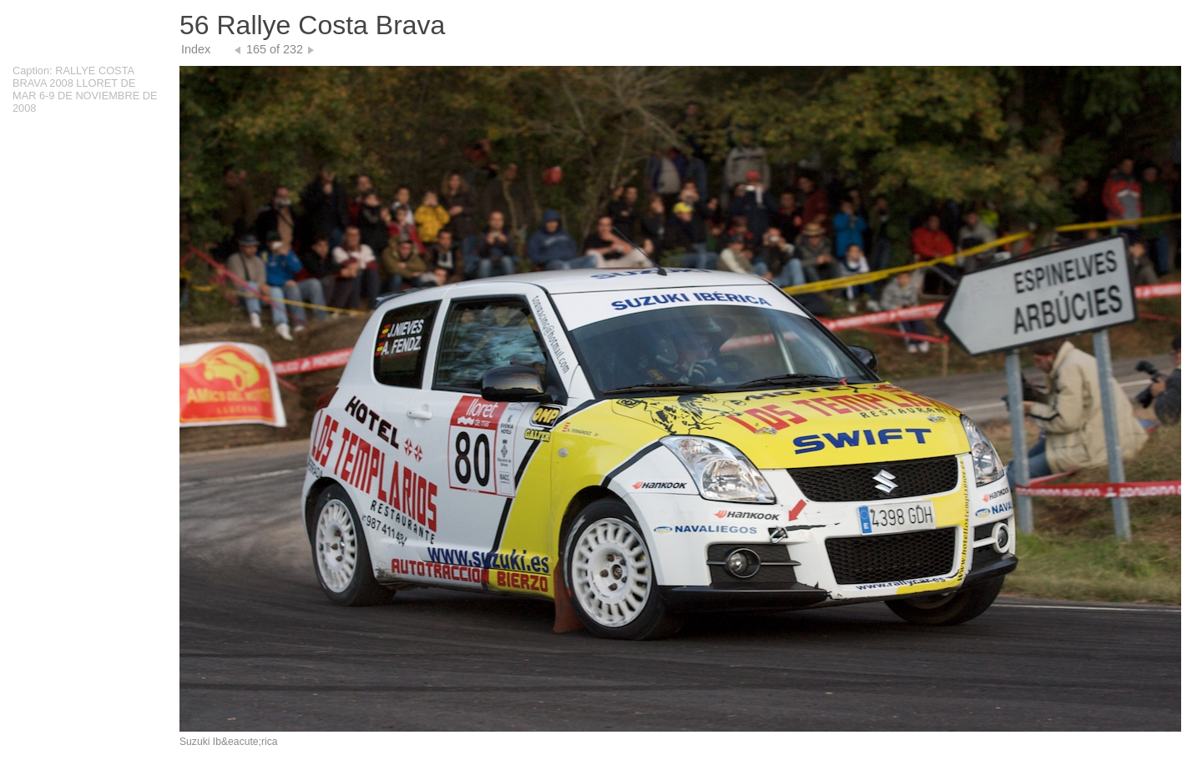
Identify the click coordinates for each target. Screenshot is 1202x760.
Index (195, 49)
